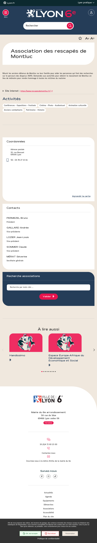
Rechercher (32, 26)
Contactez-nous (48, 453)
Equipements (48, 501)
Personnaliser (70, 533)
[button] (80, 38)
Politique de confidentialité (48, 538)
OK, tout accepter (30, 533)
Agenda (48, 497)
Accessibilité (48, 513)
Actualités (48, 493)
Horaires (48, 423)
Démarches (48, 505)
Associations (48, 509)
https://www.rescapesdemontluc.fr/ (35, 91)
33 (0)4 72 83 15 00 (48, 444)
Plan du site (48, 517)
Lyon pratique (86, 3)
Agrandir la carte (81, 196)
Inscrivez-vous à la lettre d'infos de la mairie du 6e (48, 461)
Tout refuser (50, 533)
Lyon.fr (11, 3)
